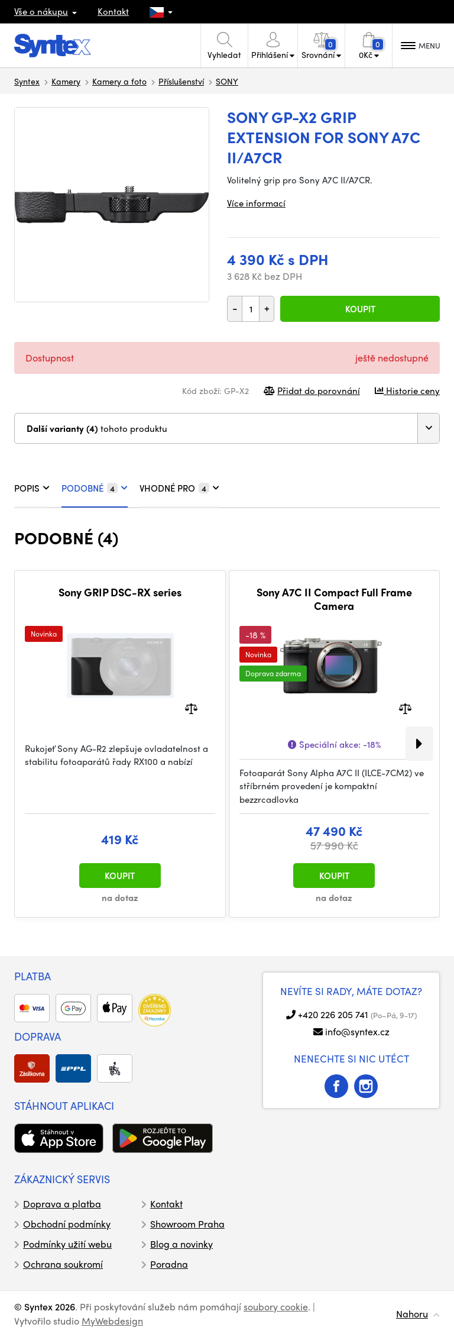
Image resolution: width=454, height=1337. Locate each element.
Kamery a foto (119, 81)
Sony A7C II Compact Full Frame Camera (334, 599)
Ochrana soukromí (63, 1264)
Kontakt (113, 11)
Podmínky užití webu (67, 1244)
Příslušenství (181, 81)
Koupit (360, 308)
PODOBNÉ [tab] (94, 488)
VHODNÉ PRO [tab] (179, 488)
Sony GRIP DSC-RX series (120, 592)
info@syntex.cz (357, 1031)
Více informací (256, 202)
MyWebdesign (112, 1321)
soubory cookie (276, 1306)
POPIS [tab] (32, 488)
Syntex (27, 81)
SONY (227, 81)
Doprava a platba (62, 1203)
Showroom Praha (187, 1224)
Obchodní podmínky (67, 1224)
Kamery (65, 81)
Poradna (169, 1264)
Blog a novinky (181, 1244)
